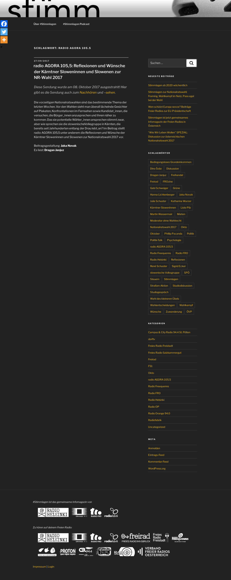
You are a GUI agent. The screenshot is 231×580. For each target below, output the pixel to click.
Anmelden (154, 448)
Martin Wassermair (161, 214)
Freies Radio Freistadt (160, 345)
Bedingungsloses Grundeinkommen (170, 162)
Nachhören (88, 92)
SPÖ (186, 272)
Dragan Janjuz (158, 175)
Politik (190, 233)
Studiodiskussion (182, 285)
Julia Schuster (158, 201)
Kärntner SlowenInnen (163, 207)
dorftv (151, 339)
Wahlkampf (186, 305)
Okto (184, 227)
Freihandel (177, 175)
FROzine (168, 181)
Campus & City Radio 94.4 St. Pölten (169, 332)
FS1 (150, 366)
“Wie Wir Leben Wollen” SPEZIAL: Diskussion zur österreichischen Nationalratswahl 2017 (168, 136)
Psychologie (174, 240)
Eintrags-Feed (156, 454)
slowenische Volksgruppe (164, 272)
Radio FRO (182, 253)
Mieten (181, 214)
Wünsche (155, 311)
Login (51, 566)
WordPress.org (156, 468)
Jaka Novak (186, 194)
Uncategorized (156, 426)
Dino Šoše (156, 168)
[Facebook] (4, 23)
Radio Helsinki (158, 259)
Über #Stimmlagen (45, 23)
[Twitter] (4, 31)
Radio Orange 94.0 (159, 413)
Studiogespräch (159, 292)
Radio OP (153, 406)
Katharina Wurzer (181, 201)
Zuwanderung (174, 311)
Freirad (154, 181)
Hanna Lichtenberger (162, 194)
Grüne (176, 188)
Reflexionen (178, 259)
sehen (110, 92)
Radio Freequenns (160, 253)
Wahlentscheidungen (162, 305)
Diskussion (172, 168)
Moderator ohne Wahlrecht (165, 220)
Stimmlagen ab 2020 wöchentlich (167, 85)
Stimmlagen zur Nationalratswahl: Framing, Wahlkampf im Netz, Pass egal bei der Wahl (171, 96)
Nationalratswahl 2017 (163, 227)
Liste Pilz (186, 207)
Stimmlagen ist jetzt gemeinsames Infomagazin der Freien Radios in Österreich (168, 121)
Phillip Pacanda (173, 233)
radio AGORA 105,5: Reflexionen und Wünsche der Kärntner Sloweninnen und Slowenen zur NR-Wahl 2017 (79, 71)
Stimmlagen (171, 279)
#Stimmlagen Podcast (76, 23)
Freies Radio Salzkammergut (164, 352)
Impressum (39, 566)
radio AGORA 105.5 (161, 246)
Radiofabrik (155, 420)
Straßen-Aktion (159, 285)
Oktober (155, 233)
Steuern (154, 279)
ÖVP (189, 311)
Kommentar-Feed (158, 461)
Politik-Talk (156, 240)
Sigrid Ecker (179, 266)
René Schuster (158, 266)
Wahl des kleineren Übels (164, 298)
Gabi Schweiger (159, 188)
